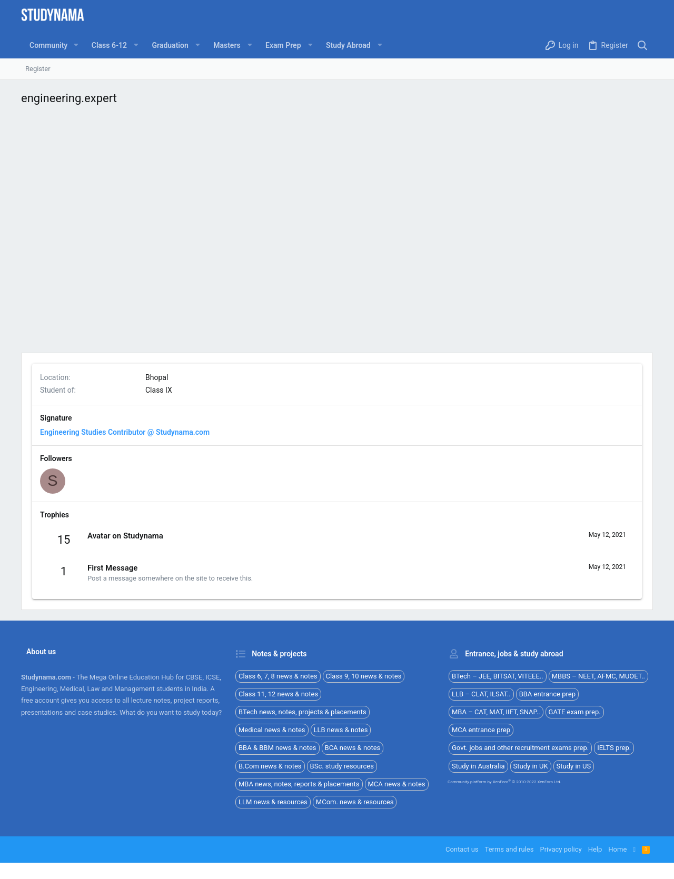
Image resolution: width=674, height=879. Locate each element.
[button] (75, 45)
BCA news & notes (353, 748)
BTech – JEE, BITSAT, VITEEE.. (497, 676)
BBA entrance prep (547, 694)
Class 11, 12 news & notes (278, 694)
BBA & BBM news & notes (277, 748)
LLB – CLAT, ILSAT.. (481, 694)
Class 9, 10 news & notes (364, 676)
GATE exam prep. (575, 712)
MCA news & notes (396, 784)
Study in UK (530, 766)
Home (617, 849)
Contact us (462, 849)
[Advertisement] (337, 232)
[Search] (642, 45)
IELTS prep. (614, 748)
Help (595, 849)
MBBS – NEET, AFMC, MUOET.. (598, 676)
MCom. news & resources (355, 802)
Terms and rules (509, 849)
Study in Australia (478, 766)
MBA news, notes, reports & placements (299, 784)
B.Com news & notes (270, 766)
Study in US (574, 766)
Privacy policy (560, 849)
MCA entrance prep (481, 730)
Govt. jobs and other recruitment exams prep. (520, 748)
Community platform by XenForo (504, 782)
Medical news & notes (272, 730)
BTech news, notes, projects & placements (302, 712)
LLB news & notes (341, 730)
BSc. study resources (342, 766)
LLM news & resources (273, 802)
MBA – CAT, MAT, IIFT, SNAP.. (496, 712)
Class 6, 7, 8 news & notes (278, 676)
